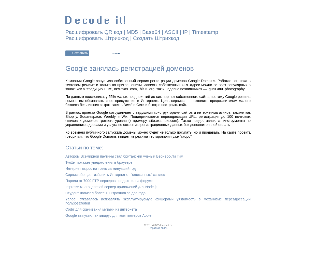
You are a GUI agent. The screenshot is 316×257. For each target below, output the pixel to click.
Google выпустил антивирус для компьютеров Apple (108, 215)
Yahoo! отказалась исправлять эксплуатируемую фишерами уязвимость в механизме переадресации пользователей (158, 201)
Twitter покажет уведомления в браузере (98, 162)
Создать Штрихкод (156, 38)
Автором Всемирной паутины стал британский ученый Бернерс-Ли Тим (124, 156)
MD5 (132, 32)
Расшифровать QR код (93, 32)
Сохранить (80, 53)
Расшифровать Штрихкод (97, 38)
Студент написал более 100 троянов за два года (105, 193)
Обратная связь (158, 228)
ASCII (171, 32)
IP (185, 32)
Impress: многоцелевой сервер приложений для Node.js (111, 187)
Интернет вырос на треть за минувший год (100, 168)
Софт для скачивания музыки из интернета (101, 209)
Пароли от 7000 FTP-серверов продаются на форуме (109, 181)
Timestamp (205, 32)
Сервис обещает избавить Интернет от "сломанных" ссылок (115, 175)
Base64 (151, 32)
